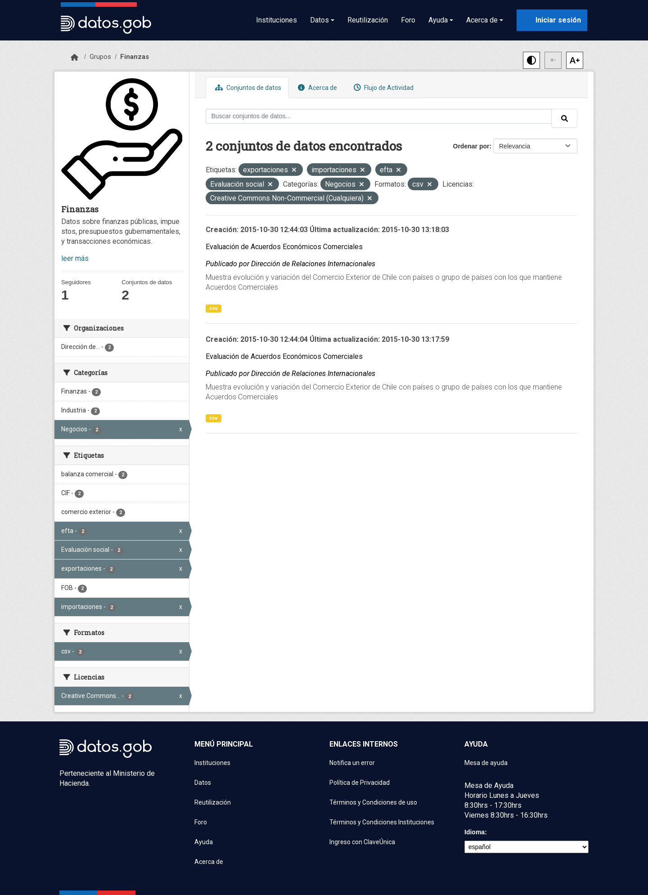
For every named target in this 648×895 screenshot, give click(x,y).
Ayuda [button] (438, 20)
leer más (75, 258)
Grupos (100, 57)
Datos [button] (319, 20)
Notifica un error (352, 762)
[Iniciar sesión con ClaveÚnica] (552, 20)
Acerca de (316, 87)
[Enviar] (564, 118)
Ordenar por (471, 146)
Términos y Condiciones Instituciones (381, 822)
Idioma (474, 832)
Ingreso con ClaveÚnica (362, 842)
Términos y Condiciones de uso (373, 802)
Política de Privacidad (359, 782)
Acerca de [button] (482, 20)
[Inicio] (74, 58)
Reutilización (367, 20)
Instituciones (276, 20)
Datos (202, 782)
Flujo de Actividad (382, 87)
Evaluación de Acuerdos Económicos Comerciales (284, 246)
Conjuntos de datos (247, 87)
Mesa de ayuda (486, 762)
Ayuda (203, 842)
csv (213, 308)
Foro (408, 20)
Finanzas (134, 57)
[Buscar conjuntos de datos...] (379, 116)
